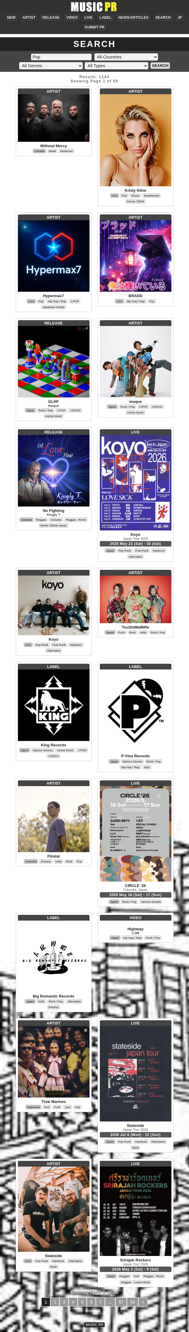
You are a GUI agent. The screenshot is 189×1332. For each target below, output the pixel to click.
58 (132, 1302)
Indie (143, 632)
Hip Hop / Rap (57, 301)
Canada (39, 151)
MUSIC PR (94, 1325)
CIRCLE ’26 (135, 885)
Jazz (147, 767)
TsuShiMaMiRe (135, 627)
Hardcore (159, 550)
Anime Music (53, 416)
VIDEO (72, 17)
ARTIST (28, 17)
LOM (135, 933)
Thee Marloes (53, 1101)
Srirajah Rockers (135, 1260)
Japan (30, 410)
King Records (53, 745)
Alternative (135, 556)
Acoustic (55, 519)
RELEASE (51, 17)
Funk (57, 1107)
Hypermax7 (53, 296)
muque (53, 405)
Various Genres (43, 750)
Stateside (135, 1125)
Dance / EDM (135, 201)
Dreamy (46, 861)
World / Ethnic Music (53, 525)
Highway (135, 929)
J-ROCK (75, 410)
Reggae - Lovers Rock (135, 1282)
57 (121, 1302)
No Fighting (53, 510)
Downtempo (151, 195)
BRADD (135, 296)
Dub (136, 1276)
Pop (124, 195)
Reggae (41, 519)
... (110, 1302)
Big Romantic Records (53, 996)
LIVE (89, 17)
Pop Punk (124, 550)
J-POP (74, 301)
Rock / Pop (46, 410)
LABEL (106, 17)
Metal (52, 151)
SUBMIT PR (95, 27)
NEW (11, 17)
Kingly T (53, 515)
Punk (121, 632)
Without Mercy (53, 146)
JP (179, 17)
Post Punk (142, 550)
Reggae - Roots (76, 519)
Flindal (53, 856)
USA (115, 195)
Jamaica (26, 519)
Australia (30, 861)
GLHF (53, 401)
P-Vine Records (135, 756)
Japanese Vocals (53, 307)
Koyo (135, 534)
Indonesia (33, 1107)
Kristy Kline (135, 190)
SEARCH (163, 17)
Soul (47, 1107)
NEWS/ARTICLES (133, 17)
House (135, 195)
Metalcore (66, 151)
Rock (132, 632)
